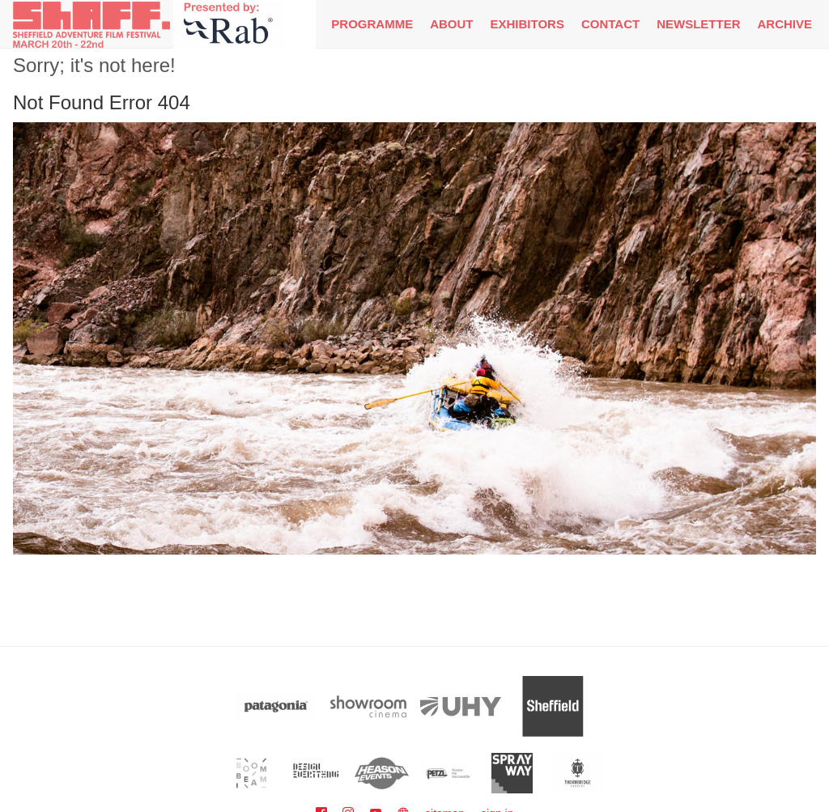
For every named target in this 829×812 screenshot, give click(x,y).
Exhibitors (527, 24)
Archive (784, 24)
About (451, 24)
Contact (610, 24)
